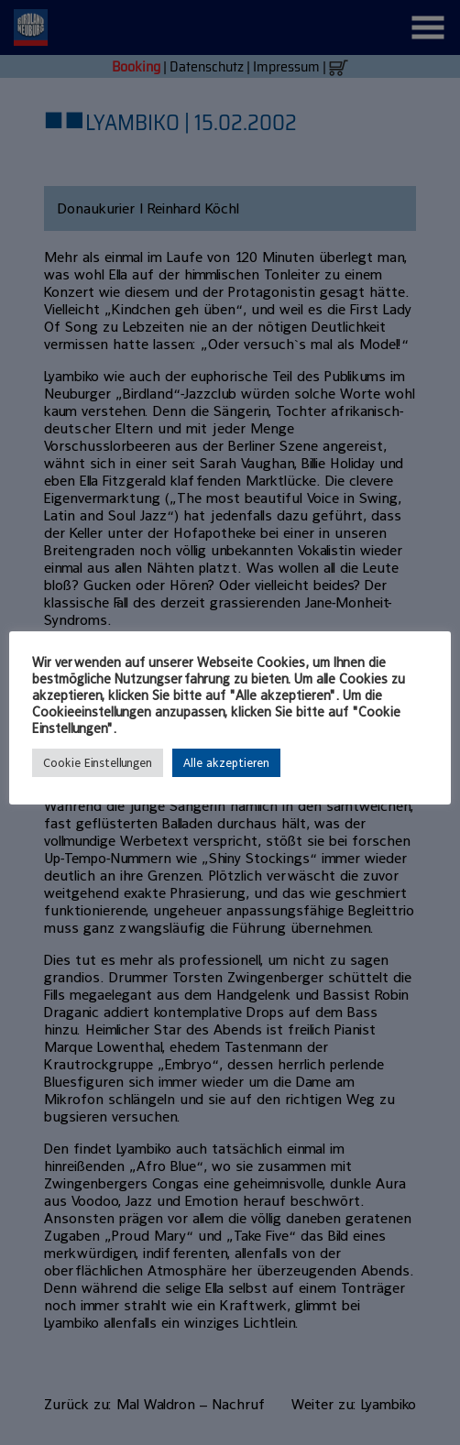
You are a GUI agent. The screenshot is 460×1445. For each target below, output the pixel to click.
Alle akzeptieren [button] (226, 763)
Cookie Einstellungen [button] (97, 763)
